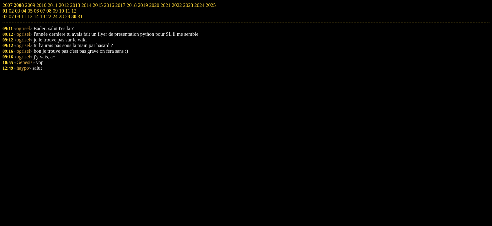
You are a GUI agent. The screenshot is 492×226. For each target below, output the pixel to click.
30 (73, 16)
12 (29, 16)
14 (36, 16)
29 (67, 16)
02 (5, 16)
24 (54, 16)
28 (61, 16)
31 (80, 16)
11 (23, 16)
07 (11, 16)
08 (17, 16)
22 (48, 16)
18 (42, 16)
